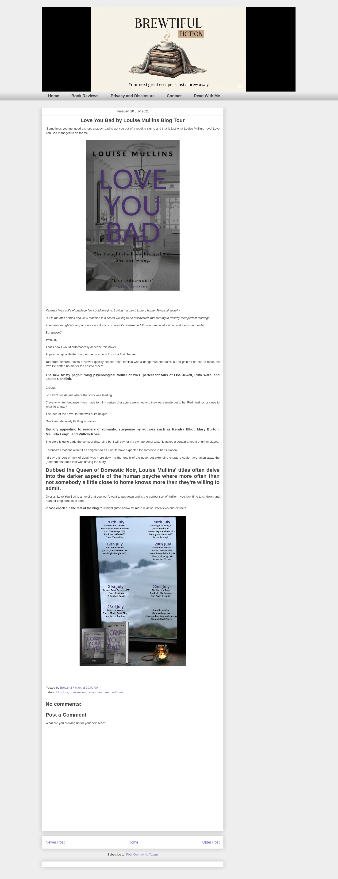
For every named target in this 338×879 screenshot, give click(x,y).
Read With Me (207, 96)
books (92, 692)
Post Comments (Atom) (142, 854)
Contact (174, 96)
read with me (114, 692)
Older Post (211, 842)
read (100, 692)
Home (53, 96)
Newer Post (55, 842)
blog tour (62, 692)
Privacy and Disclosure (133, 96)
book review (78, 692)
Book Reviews (84, 96)
